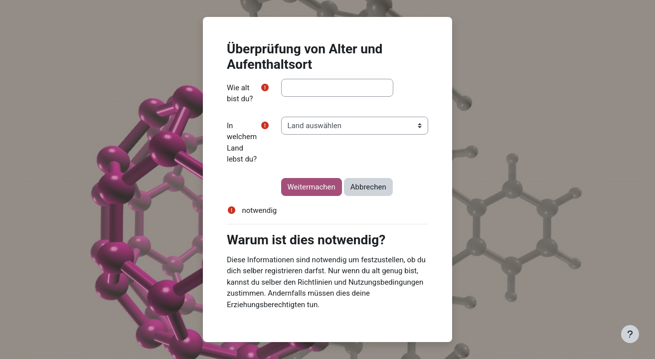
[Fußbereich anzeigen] (630, 334)
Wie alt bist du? (240, 93)
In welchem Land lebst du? (242, 142)
